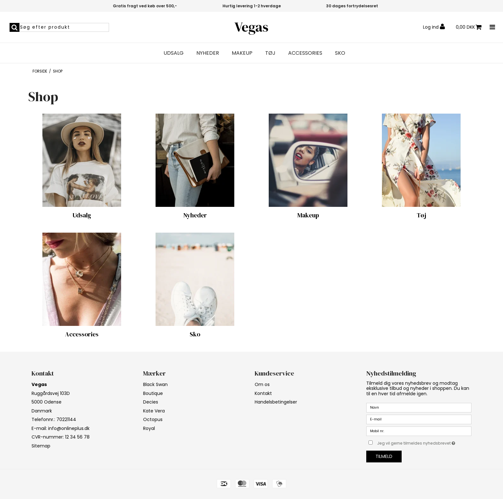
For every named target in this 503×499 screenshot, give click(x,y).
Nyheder (207, 53)
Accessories (305, 53)
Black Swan (155, 384)
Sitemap (41, 446)
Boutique (153, 393)
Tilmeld (383, 456)
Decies (150, 402)
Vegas (251, 26)
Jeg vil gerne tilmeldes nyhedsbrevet (424, 442)
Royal (149, 428)
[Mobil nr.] (418, 431)
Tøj (270, 53)
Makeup (242, 53)
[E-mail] (418, 419)
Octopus (153, 419)
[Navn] (418, 407)
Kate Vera (154, 411)
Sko (340, 53)
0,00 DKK (469, 27)
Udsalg (174, 53)
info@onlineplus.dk (69, 428)
